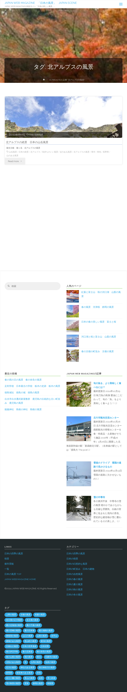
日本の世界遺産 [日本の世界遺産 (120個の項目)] (29, 646)
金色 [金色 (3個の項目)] (41, 678)
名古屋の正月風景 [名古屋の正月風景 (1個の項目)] (14, 620)
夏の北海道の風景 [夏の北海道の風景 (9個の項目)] (14, 625)
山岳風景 (13, 152)
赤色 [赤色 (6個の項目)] (39, 673)
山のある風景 (12, 155)
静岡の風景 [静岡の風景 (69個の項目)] (38, 683)
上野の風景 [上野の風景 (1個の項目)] (11, 614)
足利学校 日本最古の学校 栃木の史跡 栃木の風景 (32, 386)
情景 (6, 558)
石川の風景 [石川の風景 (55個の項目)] (11, 667)
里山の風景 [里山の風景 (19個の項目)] (29, 678)
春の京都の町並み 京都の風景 (97, 351)
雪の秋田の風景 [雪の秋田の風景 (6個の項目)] (13, 683)
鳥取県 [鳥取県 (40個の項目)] (50, 683)
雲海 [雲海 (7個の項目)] (26, 683)
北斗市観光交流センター (106, 417)
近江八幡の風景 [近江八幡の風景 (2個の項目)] (13, 678)
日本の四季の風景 (13, 553)
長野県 (106, 152)
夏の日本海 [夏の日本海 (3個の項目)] (29, 630)
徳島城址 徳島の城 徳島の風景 (22, 392)
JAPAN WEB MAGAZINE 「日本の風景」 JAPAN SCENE (41, 2)
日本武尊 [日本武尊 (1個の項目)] (45, 646)
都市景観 (9, 563)
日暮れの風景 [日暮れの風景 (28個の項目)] (12, 646)
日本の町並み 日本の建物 (80, 569)
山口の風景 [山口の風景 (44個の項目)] (27, 636)
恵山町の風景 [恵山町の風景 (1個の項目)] (30, 641)
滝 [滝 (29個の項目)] (25, 662)
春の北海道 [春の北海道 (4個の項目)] (27, 651)
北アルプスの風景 (81, 152)
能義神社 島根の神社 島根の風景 (23, 409)
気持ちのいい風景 (50, 152)
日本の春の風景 (74, 579)
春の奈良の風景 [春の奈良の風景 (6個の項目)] (44, 651)
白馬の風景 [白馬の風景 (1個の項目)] (36, 662)
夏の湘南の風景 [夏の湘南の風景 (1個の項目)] (46, 630)
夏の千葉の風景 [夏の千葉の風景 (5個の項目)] (33, 625)
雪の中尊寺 (99, 497)
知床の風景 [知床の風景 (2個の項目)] (50, 662)
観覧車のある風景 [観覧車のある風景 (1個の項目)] (24, 673)
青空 (93, 152)
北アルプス (35, 152)
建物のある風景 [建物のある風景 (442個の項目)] (13, 641)
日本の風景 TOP (12, 574)
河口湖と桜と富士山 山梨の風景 (98, 336)
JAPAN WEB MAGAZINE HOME (20, 579)
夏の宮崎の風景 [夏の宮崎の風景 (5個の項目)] (13, 630)
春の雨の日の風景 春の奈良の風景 (23, 379)
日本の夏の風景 (74, 584)
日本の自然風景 (36, 135)
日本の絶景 (24, 152)
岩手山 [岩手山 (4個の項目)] (54, 636)
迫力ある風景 (66, 152)
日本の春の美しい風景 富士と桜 (98, 321)
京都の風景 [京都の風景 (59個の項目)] (25, 614)
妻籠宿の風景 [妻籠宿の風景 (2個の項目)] (12, 636)
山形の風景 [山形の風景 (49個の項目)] (42, 636)
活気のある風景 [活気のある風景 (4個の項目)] (13, 662)
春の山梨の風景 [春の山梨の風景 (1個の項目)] (13, 657)
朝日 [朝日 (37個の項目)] (39, 657)
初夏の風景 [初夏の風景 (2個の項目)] (40, 614)
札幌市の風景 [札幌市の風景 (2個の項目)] (51, 657)
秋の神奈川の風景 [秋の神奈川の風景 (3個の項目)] (47, 667)
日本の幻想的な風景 (76, 563)
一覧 (6, 569)
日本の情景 (72, 558)
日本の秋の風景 (74, 589)
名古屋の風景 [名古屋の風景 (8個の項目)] (32, 620)
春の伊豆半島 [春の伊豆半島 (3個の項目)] (12, 651)
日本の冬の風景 (74, 594)
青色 (99, 152)
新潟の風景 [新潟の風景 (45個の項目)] (46, 641)
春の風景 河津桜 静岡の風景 (97, 307)
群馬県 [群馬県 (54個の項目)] (9, 673)
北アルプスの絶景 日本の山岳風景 (27, 142)
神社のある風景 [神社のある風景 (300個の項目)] (27, 667)
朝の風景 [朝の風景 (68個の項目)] (28, 657)
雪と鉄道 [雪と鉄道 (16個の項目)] (51, 678)
